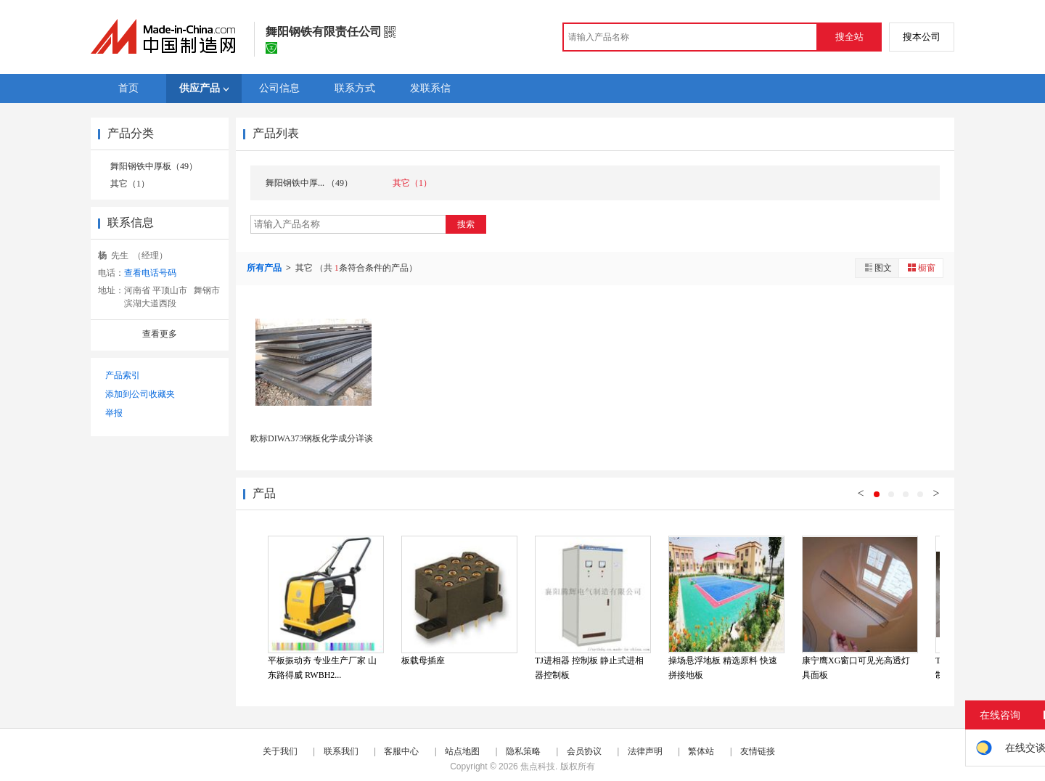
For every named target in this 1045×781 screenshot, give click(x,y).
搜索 (466, 224)
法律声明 (645, 751)
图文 (877, 267)
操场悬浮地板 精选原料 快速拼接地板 (722, 667)
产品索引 (122, 375)
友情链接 (757, 751)
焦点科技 (537, 766)
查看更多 (159, 334)
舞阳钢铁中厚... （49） (309, 183)
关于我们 (280, 751)
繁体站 (701, 751)
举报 (114, 413)
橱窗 (920, 267)
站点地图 (462, 751)
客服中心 (401, 751)
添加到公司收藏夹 (140, 394)
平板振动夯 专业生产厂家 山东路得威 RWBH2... (322, 667)
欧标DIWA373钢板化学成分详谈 (311, 438)
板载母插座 (423, 660)
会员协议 (584, 751)
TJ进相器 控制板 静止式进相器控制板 (589, 667)
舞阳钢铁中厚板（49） (153, 166)
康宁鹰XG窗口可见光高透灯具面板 (856, 667)
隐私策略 (523, 751)
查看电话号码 (150, 273)
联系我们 (341, 751)
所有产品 (265, 268)
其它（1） (129, 184)
